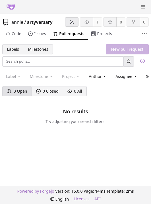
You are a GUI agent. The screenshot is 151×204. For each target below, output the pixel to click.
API (97, 198)
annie (17, 22)
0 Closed (47, 91)
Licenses (82, 198)
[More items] (144, 34)
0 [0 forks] (144, 22)
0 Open (17, 91)
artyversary (40, 22)
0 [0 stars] (121, 22)
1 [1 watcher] (97, 22)
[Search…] (128, 61)
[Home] (11, 7)
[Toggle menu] (143, 7)
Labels (13, 49)
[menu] (59, 199)
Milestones (38, 49)
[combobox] (97, 76)
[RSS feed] (71, 22)
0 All (74, 91)
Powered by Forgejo (35, 191)
